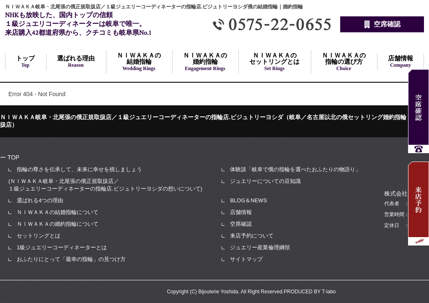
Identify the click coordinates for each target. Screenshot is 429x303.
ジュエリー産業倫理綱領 (260, 247)
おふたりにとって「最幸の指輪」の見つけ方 (71, 259)
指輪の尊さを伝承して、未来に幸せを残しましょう (79, 169)
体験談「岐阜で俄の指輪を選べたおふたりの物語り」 (295, 169)
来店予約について (252, 235)
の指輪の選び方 (344, 61)
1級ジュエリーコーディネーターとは (62, 247)
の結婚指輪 (139, 61)
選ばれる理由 (76, 61)
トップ (25, 61)
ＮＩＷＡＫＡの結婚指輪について (57, 212)
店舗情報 (400, 61)
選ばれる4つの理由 (40, 200)
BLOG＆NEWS (248, 200)
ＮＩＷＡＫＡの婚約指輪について (57, 224)
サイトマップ (246, 259)
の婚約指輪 (205, 61)
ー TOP (9, 157)
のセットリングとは (274, 61)
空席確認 (241, 224)
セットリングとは (38, 235)
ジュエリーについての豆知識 (265, 181)
